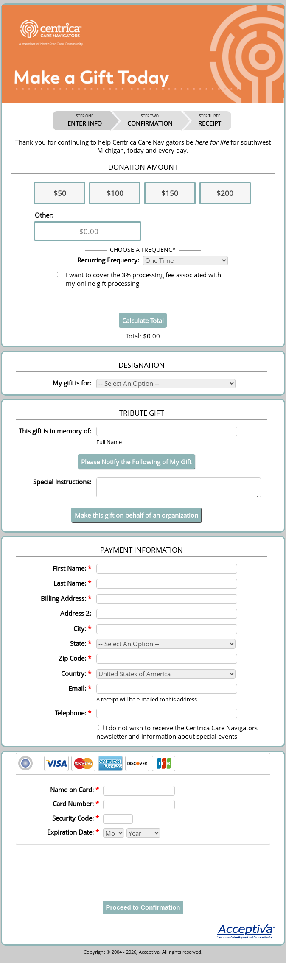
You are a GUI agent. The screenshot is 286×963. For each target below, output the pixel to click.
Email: (79, 692)
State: (80, 647)
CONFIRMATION (150, 120)
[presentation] (143, 870)
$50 (59, 193)
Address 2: (75, 617)
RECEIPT (209, 120)
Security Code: (75, 822)
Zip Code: (75, 662)
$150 (169, 193)
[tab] (143, 767)
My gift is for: (72, 383)
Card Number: (76, 807)
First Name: (72, 572)
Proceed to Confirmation (143, 911)
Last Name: (72, 587)
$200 (224, 193)
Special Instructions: (62, 481)
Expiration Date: (73, 836)
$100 (115, 193)
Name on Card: (74, 793)
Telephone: (73, 716)
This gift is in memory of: (55, 431)
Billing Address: (66, 602)
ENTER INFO (84, 120)
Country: (76, 677)
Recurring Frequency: (108, 260)
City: (82, 632)
